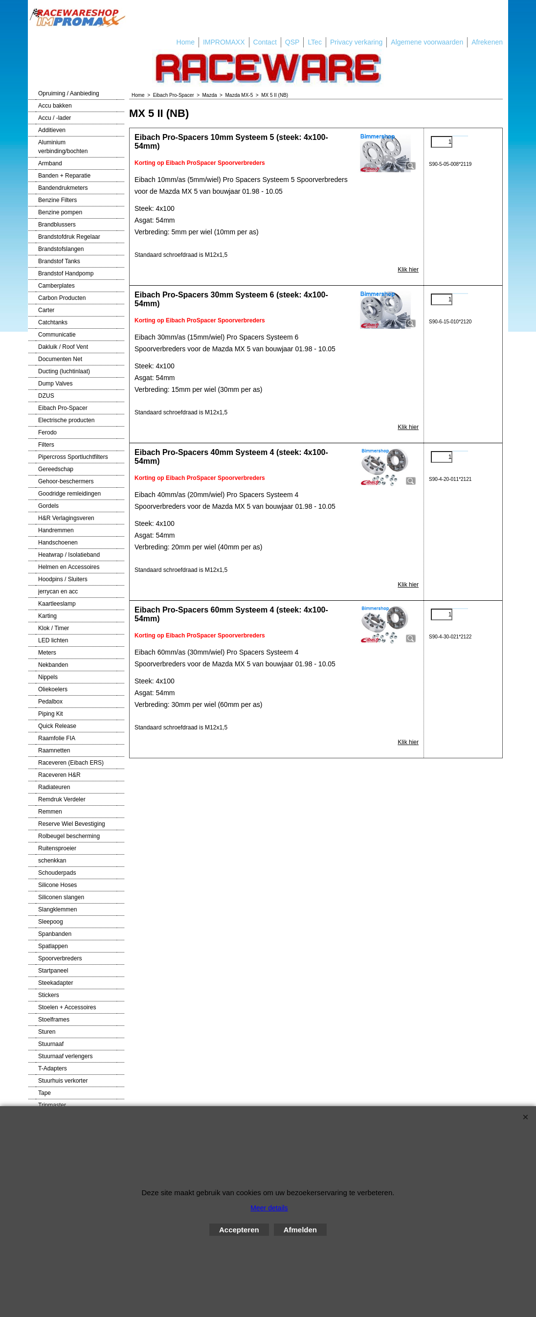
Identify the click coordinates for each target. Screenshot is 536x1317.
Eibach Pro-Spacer (63, 408)
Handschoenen (58, 542)
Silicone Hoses (57, 885)
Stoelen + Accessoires (67, 1007)
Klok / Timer (53, 628)
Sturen (46, 1031)
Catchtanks (52, 322)
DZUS (46, 395)
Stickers (48, 995)
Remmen (50, 811)
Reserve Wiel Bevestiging (71, 823)
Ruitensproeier (57, 848)
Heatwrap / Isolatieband (69, 554)
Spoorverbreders (60, 958)
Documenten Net (60, 359)
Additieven (52, 130)
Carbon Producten (62, 298)
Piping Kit (50, 713)
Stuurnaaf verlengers (65, 1056)
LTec (315, 42)
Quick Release (57, 726)
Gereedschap (55, 469)
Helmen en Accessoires (68, 567)
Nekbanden (53, 664)
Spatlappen (53, 946)
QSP (292, 42)
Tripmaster (52, 1105)
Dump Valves (55, 383)
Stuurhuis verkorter (63, 1080)
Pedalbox (50, 701)
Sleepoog (50, 921)
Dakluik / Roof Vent (63, 346)
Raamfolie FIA (56, 738)
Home (186, 42)
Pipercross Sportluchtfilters (73, 457)
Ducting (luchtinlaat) (64, 371)
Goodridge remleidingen (69, 493)
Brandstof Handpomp (65, 273)
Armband (50, 163)
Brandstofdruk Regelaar (69, 236)
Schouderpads (57, 872)
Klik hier (408, 269)
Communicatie (57, 334)
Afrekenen (487, 42)
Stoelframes (53, 1019)
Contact (265, 42)
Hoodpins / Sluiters (63, 579)
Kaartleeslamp (57, 603)
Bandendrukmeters (63, 187)
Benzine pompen (60, 212)
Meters (47, 652)
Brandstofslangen (61, 249)
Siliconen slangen (61, 897)
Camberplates (56, 285)
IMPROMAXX (224, 42)
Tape (44, 1093)
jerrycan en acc (58, 591)
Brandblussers (57, 224)
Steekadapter (55, 982)
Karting (47, 616)
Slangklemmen (57, 909)
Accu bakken (55, 105)
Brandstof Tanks (59, 261)
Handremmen (56, 530)
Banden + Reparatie (64, 175)
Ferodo (47, 432)
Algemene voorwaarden (427, 42)
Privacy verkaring (356, 42)
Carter (46, 310)
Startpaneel (53, 970)
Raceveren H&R (59, 775)
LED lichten (53, 640)
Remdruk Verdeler (62, 799)
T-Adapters (52, 1068)
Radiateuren (54, 787)
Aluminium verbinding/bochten (63, 147)
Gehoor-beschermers (65, 481)
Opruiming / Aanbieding (68, 93)
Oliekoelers (52, 689)
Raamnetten (54, 750)
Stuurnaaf (51, 1044)
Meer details (269, 1208)
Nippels (48, 677)
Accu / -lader (54, 117)
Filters (46, 444)
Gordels (48, 505)
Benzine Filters (57, 200)
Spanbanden (54, 934)
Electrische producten (66, 420)
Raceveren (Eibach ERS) (71, 762)
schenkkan (52, 860)
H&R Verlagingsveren (66, 518)
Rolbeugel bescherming (69, 836)
